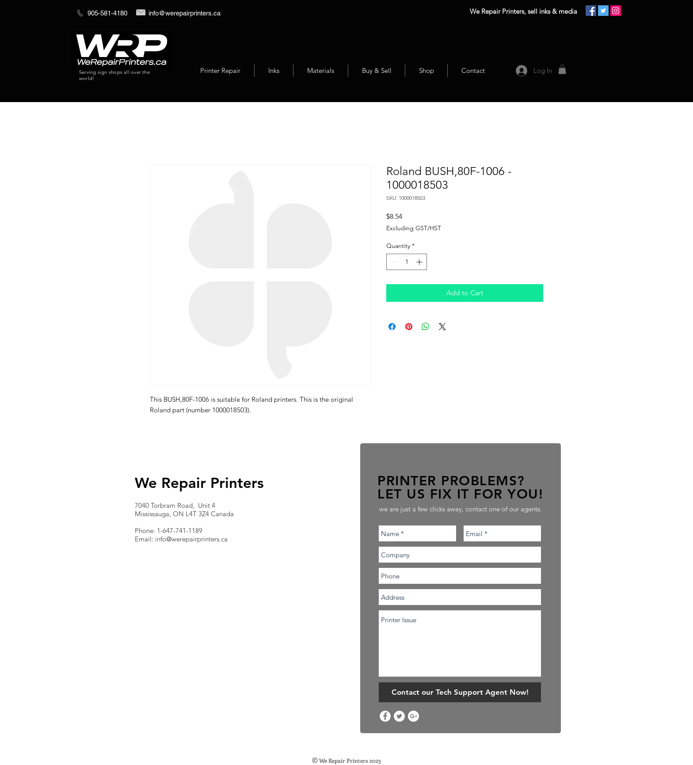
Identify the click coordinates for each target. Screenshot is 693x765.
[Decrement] (393, 262)
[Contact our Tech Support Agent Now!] (460, 692)
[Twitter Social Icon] (603, 10)
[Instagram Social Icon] (615, 10)
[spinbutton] (407, 262)
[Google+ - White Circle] (413, 716)
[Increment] (420, 262)
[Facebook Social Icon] (591, 10)
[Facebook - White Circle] (385, 716)
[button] (562, 69)
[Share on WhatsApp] (425, 326)
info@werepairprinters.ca (184, 13)
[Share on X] (442, 326)
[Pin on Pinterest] (409, 326)
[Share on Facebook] (392, 326)
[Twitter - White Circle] (399, 716)
